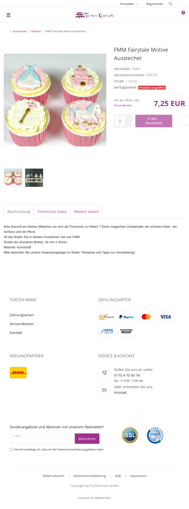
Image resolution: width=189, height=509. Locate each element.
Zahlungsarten (22, 315)
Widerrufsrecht (53, 476)
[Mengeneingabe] (120, 121)
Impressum (138, 476)
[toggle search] (170, 4)
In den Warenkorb (157, 121)
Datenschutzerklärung (89, 476)
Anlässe (36, 31)
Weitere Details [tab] (86, 211)
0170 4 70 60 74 (127, 375)
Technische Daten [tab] (52, 211)
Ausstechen (20, 31)
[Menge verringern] (129, 124)
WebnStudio (103, 498)
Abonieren (87, 438)
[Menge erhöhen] (129, 118)
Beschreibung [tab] (18, 211)
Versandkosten (123, 105)
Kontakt (16, 332)
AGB (118, 476)
